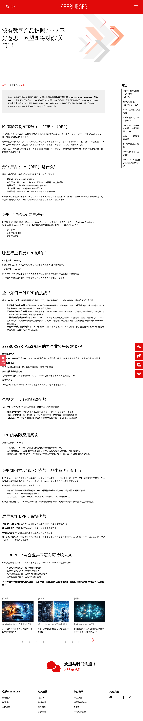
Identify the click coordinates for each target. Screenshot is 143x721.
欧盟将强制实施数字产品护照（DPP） (131, 94)
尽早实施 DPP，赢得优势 (131, 153)
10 (79, 650)
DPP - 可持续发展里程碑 (131, 111)
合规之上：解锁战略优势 (131, 137)
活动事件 (42, 716)
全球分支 (6, 706)
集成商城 (42, 711)
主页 (4, 85)
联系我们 (71, 678)
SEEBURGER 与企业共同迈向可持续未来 (131, 162)
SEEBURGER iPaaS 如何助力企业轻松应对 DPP (131, 128)
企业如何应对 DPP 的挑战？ (131, 119)
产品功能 (78, 706)
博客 (23, 85)
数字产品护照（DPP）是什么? (130, 103)
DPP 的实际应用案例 (131, 145)
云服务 (77, 716)
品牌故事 (6, 716)
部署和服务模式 (81, 711)
